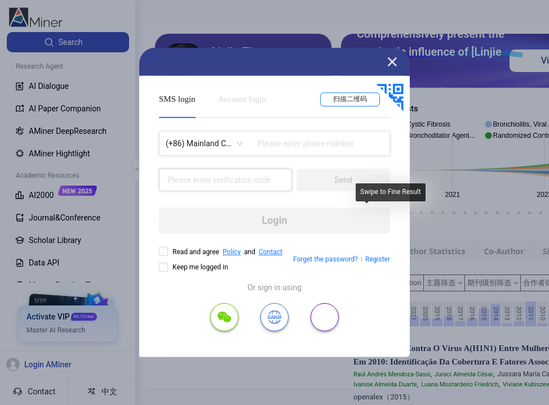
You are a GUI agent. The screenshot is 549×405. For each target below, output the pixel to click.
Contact (270, 252)
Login (274, 220)
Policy (232, 252)
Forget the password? (325, 259)
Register (377, 259)
